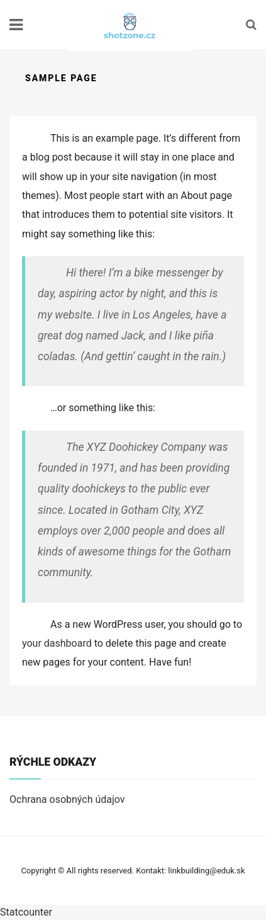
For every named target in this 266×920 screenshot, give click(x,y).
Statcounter (26, 912)
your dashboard (57, 643)
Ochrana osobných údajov (67, 799)
